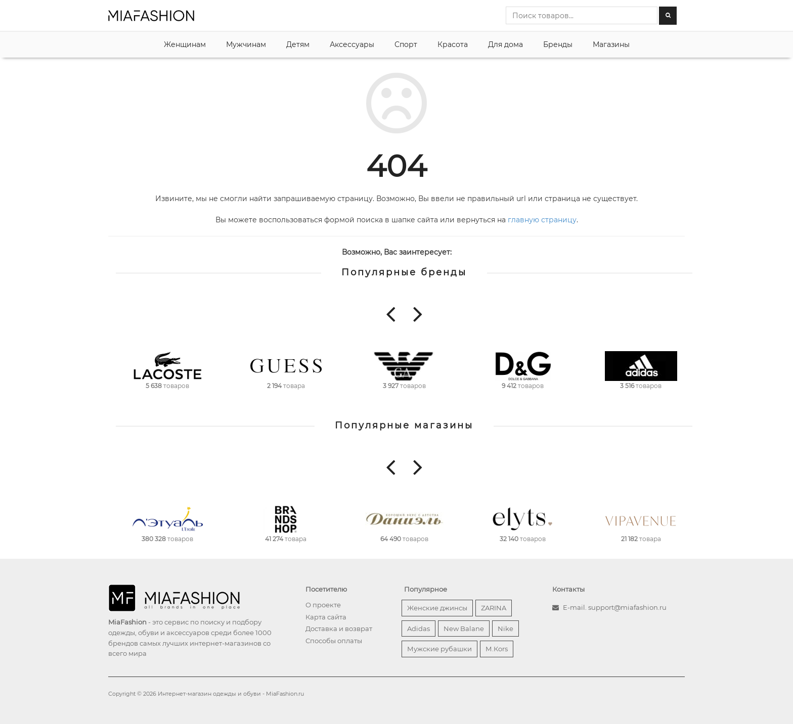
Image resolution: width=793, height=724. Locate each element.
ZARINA (493, 608)
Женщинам (185, 44)
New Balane (464, 628)
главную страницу (542, 219)
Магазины (611, 44)
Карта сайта (325, 617)
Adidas (418, 628)
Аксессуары (352, 44)
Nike (505, 628)
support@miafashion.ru (627, 607)
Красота (452, 44)
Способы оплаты (333, 641)
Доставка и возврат (338, 628)
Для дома (505, 44)
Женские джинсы (437, 608)
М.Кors (497, 649)
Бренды (557, 44)
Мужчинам (246, 44)
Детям (298, 44)
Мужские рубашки (439, 649)
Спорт (405, 44)
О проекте (323, 605)
